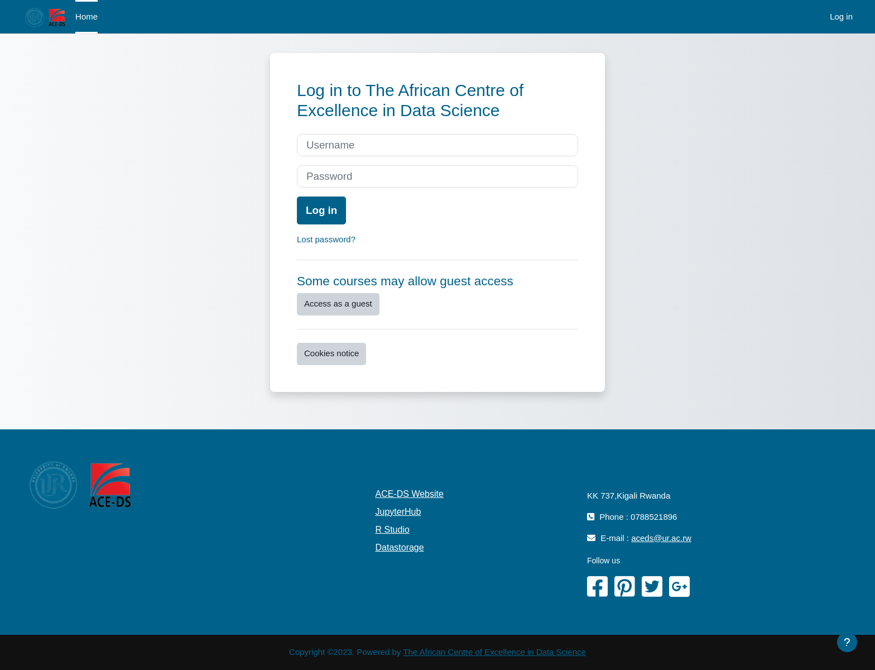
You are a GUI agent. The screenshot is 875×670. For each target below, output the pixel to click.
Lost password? (326, 239)
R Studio (393, 529)
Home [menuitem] (86, 16)
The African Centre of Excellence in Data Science (494, 652)
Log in (841, 16)
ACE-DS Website (410, 494)
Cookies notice (331, 353)
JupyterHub (398, 511)
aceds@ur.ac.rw (661, 538)
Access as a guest (338, 303)
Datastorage (400, 547)
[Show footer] (847, 642)
